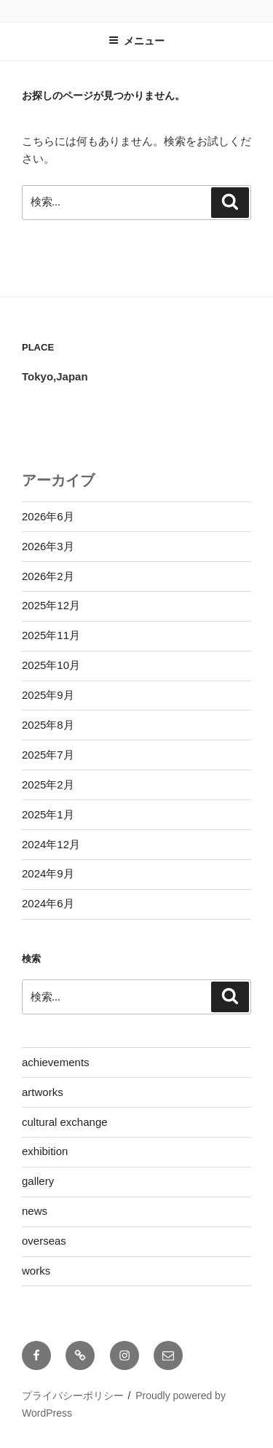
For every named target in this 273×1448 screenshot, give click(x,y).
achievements (56, 1062)
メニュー (136, 41)
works (36, 1270)
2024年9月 (48, 873)
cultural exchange (65, 1122)
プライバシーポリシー (73, 1395)
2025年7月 (48, 754)
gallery (38, 1181)
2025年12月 (51, 605)
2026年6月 (48, 516)
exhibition (45, 1151)
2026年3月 (48, 546)
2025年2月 (48, 784)
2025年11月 (51, 635)
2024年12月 (51, 844)
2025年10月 (51, 665)
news (34, 1211)
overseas (44, 1240)
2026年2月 (48, 576)
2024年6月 (48, 903)
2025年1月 (48, 814)
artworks (42, 1092)
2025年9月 (48, 695)
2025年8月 (48, 725)
